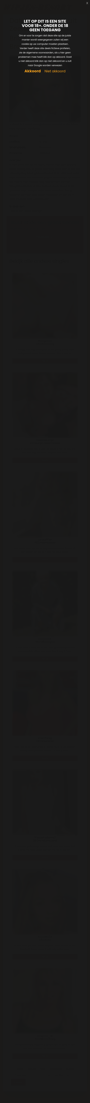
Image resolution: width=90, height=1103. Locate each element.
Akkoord (33, 71)
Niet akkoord (55, 71)
